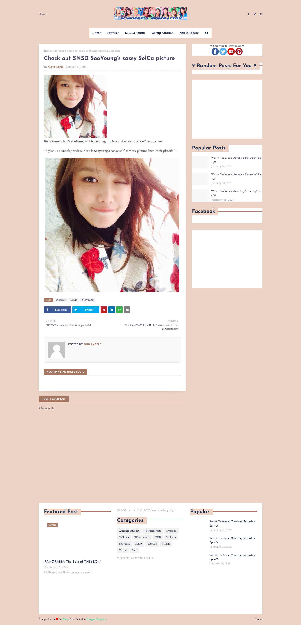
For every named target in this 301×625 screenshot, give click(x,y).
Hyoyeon (171, 530)
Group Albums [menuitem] (162, 33)
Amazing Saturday (129, 530)
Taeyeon (152, 543)
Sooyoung (58, 50)
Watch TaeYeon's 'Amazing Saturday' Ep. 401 (236, 176)
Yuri (134, 550)
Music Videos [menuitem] (189, 33)
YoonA (123, 550)
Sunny (138, 543)
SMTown (124, 537)
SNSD (74, 299)
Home (42, 14)
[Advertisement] (227, 109)
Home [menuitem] (96, 33)
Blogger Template (97, 619)
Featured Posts (153, 530)
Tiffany (166, 543)
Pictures (60, 299)
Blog (65, 619)
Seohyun (171, 537)
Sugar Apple (56, 67)
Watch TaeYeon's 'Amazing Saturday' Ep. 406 (232, 523)
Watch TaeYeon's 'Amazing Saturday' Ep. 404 (236, 193)
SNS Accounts (141, 537)
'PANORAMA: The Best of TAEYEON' (72, 562)
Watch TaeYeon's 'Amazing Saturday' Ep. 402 (236, 160)
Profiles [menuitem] (113, 33)
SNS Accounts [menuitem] (135, 33)
